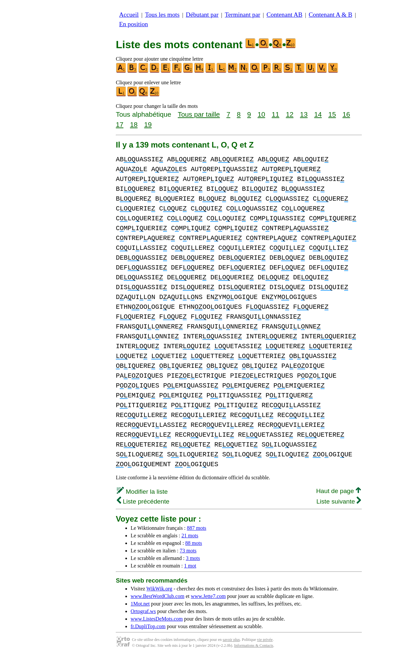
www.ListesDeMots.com (157, 619)
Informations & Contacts (253, 645)
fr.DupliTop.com (148, 626)
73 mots (188, 550)
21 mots (189, 535)
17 (119, 124)
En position (133, 24)
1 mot (190, 565)
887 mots (196, 528)
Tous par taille (199, 114)
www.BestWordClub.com (157, 596)
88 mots (193, 543)
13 (303, 114)
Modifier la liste (142, 491)
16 (346, 114)
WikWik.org (159, 588)
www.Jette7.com (208, 596)
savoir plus (231, 639)
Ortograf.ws (143, 611)
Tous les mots (162, 14)
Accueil (129, 14)
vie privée (265, 639)
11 (275, 114)
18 (133, 124)
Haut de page (338, 490)
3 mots (193, 558)
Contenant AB (284, 14)
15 (332, 114)
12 (289, 114)
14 (318, 114)
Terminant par (242, 14)
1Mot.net (140, 603)
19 (148, 124)
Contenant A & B (330, 14)
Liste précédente (143, 501)
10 (261, 114)
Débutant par (202, 14)
